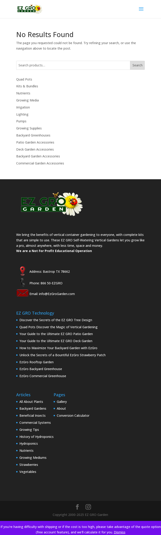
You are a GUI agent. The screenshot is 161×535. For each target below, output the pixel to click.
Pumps (21, 121)
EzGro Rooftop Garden (36, 362)
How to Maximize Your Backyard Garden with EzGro (58, 348)
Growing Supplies (29, 128)
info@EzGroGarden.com (57, 294)
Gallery (62, 401)
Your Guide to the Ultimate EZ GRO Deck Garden (55, 341)
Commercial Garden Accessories (40, 163)
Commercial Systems (35, 422)
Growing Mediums (33, 457)
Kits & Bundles (27, 86)
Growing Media (27, 100)
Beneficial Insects (32, 415)
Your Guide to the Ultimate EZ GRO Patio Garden (56, 334)
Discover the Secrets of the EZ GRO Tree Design (55, 320)
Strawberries (28, 464)
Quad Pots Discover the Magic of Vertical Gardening (58, 327)
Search (137, 65)
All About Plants (31, 401)
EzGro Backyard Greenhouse (40, 369)
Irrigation (23, 107)
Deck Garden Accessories (35, 149)
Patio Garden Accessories (35, 142)
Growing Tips (29, 429)
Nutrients (23, 93)
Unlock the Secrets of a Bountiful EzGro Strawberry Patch (62, 355)
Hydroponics (28, 443)
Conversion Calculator (73, 415)
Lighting (22, 114)
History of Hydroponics (36, 436)
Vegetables (27, 471)
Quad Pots (24, 79)
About (61, 408)
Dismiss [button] (119, 532)
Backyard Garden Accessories (38, 156)
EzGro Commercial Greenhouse (42, 376)
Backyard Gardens (32, 408)
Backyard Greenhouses (33, 135)
